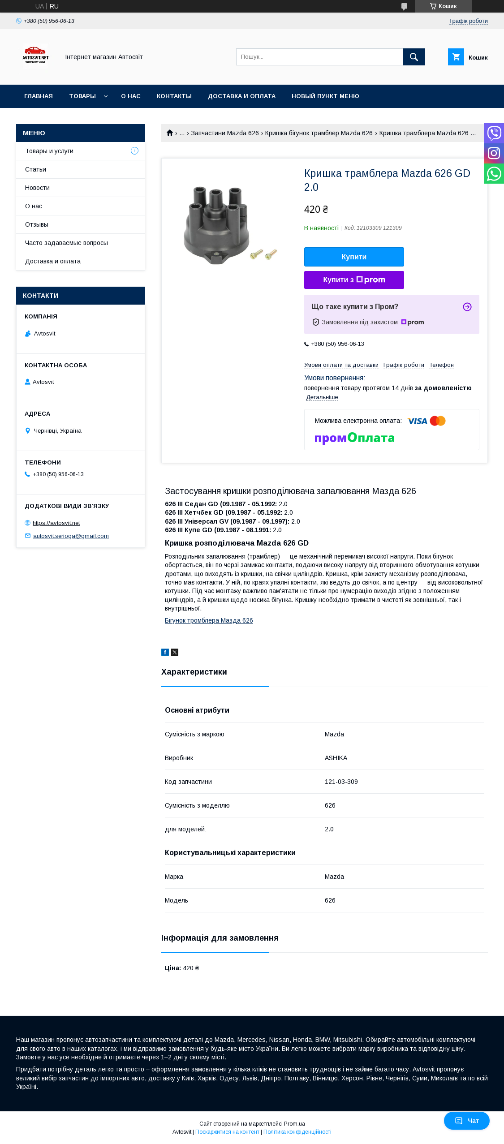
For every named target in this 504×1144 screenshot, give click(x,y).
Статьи (35, 169)
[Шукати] (414, 56)
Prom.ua (294, 1124)
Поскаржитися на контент (227, 1132)
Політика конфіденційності (297, 1132)
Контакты (174, 96)
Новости (37, 187)
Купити (354, 257)
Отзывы (36, 224)
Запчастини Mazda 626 (225, 133)
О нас (131, 96)
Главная (38, 96)
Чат (467, 1121)
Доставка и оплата (242, 96)
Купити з (354, 280)
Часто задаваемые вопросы (66, 242)
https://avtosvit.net (56, 523)
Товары (82, 96)
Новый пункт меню (325, 96)
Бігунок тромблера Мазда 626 (209, 620)
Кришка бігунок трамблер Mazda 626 (319, 133)
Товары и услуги (49, 151)
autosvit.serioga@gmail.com (71, 535)
